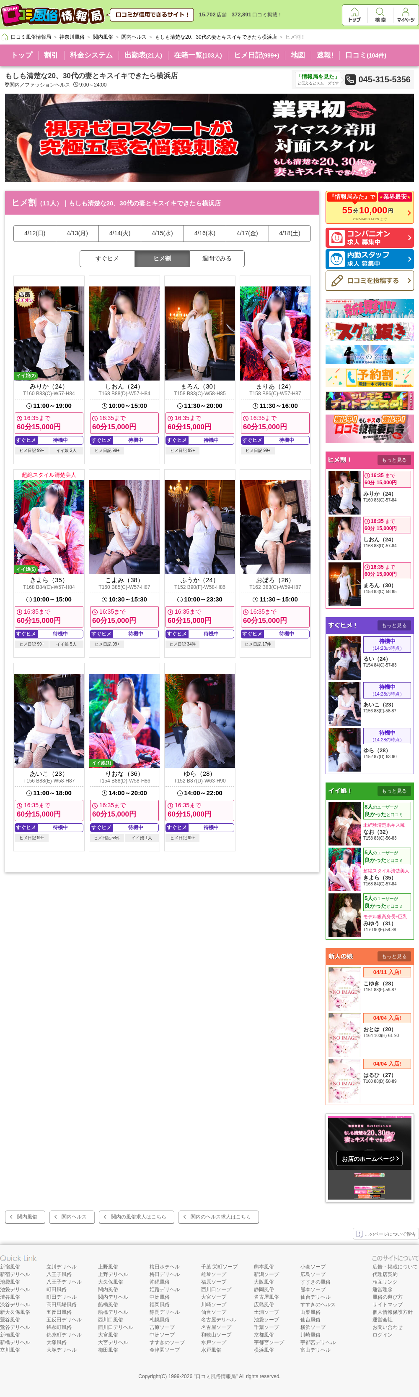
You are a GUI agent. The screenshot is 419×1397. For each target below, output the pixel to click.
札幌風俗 (160, 1320)
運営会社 (382, 1320)
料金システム (91, 55)
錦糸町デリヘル (64, 1335)
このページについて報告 (386, 1234)
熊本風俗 (264, 1267)
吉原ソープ (162, 1327)
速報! (325, 55)
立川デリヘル (62, 1267)
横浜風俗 (264, 1350)
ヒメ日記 (256, 55)
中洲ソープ (162, 1335)
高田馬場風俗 (62, 1305)
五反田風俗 (59, 1312)
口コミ (365, 55)
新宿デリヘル (15, 1274)
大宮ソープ (213, 1297)
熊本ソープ (313, 1289)
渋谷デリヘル (15, 1305)
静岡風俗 (264, 1289)
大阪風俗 (264, 1282)
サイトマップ (387, 1305)
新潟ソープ (266, 1274)
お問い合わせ (387, 1327)
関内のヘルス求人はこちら (221, 1217)
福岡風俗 (160, 1305)
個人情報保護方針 (392, 1312)
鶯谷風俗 (10, 1320)
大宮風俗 (108, 1335)
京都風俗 (264, 1335)
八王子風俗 (59, 1274)
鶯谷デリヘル (15, 1327)
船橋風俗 (108, 1305)
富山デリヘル (315, 1350)
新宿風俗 (10, 1267)
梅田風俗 (108, 1350)
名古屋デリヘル (218, 1320)
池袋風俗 (10, 1282)
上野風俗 (108, 1267)
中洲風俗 (160, 1297)
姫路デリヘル (165, 1289)
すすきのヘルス (318, 1305)
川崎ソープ (213, 1305)
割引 (51, 55)
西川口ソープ (216, 1289)
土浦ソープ (266, 1312)
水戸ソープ (213, 1342)
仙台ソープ (213, 1312)
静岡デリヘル (165, 1312)
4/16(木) (205, 233)
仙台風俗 (310, 1320)
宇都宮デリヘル (318, 1342)
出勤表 (143, 55)
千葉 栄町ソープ (219, 1267)
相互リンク (385, 1282)
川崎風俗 (310, 1335)
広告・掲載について (395, 1267)
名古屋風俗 (266, 1297)
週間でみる (217, 258)
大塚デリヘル (62, 1350)
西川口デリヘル (115, 1327)
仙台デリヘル (315, 1297)
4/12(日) (35, 233)
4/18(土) (289, 233)
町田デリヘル (62, 1297)
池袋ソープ (266, 1320)
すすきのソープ (167, 1342)
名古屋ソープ (216, 1327)
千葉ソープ (266, 1327)
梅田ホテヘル (165, 1267)
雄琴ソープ (213, 1274)
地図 (298, 55)
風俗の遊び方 (387, 1297)
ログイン (382, 1335)
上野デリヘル (113, 1274)
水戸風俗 (211, 1350)
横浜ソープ (313, 1327)
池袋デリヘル (15, 1289)
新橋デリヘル (15, 1342)
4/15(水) (162, 233)
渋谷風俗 (10, 1297)
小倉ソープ (313, 1267)
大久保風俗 (110, 1282)
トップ (21, 55)
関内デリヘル (113, 1297)
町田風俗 (57, 1289)
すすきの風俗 (315, 1282)
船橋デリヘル (113, 1312)
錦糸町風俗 (59, 1327)
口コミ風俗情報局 (216, 1376)
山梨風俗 (310, 1312)
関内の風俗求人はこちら (138, 1217)
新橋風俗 (10, 1335)
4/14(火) (120, 233)
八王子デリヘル (64, 1282)
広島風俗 (264, 1305)
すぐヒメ (107, 258)
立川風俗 (10, 1350)
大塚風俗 (57, 1342)
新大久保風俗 (15, 1312)
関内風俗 (27, 1217)
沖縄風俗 (160, 1282)
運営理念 (382, 1289)
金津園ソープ (165, 1350)
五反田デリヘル (64, 1320)
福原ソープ (213, 1282)
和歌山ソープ (216, 1335)
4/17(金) (247, 233)
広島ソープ (313, 1274)
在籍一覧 (198, 55)
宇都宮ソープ (269, 1342)
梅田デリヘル (165, 1274)
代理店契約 (385, 1274)
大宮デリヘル (113, 1342)
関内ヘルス (74, 1217)
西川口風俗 (110, 1320)
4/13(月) (77, 233)
